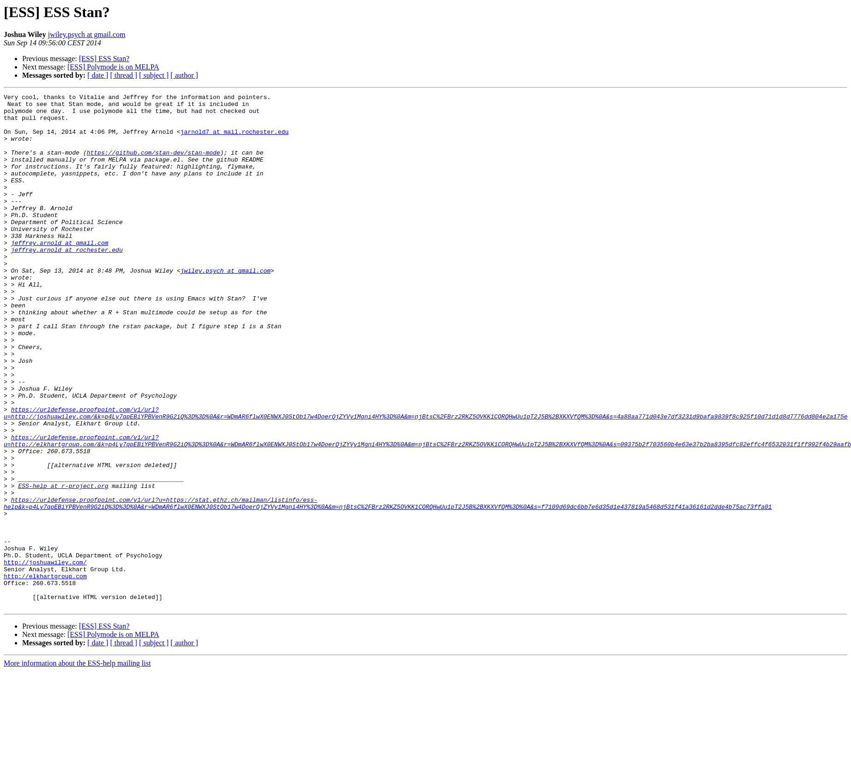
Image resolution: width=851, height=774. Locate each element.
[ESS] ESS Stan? (104, 58)
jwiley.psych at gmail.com (86, 34)
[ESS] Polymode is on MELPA (113, 67)
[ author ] (184, 75)
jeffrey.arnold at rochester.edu (67, 281)
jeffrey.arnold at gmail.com (60, 273)
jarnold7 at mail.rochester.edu (234, 140)
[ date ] (97, 75)
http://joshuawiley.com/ (45, 656)
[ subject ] (154, 75)
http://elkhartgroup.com (45, 673)
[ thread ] (123, 75)
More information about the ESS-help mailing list (77, 766)
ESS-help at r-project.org (63, 565)
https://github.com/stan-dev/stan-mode (153, 165)
